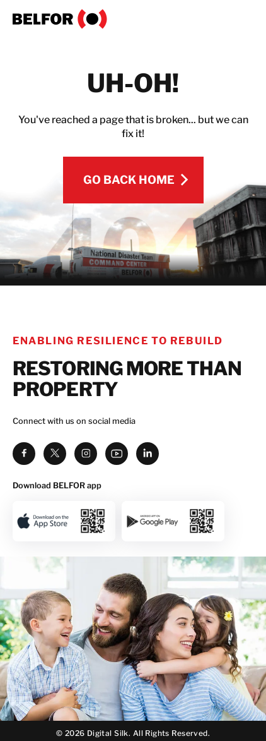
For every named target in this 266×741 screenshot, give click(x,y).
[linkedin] (147, 453)
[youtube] (116, 453)
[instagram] (85, 453)
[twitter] (54, 453)
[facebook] (24, 453)
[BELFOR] (133, 19)
